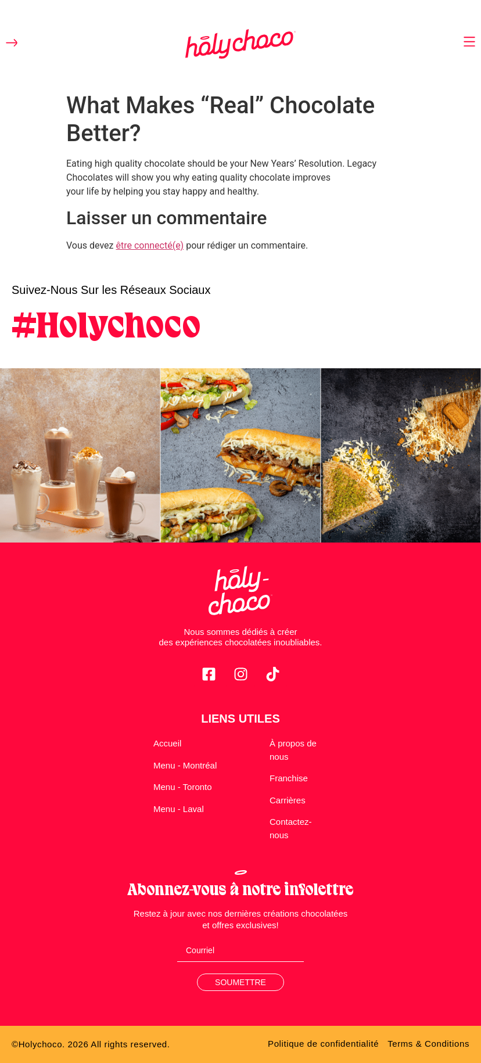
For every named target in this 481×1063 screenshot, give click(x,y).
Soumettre (240, 982)
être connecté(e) (150, 245)
